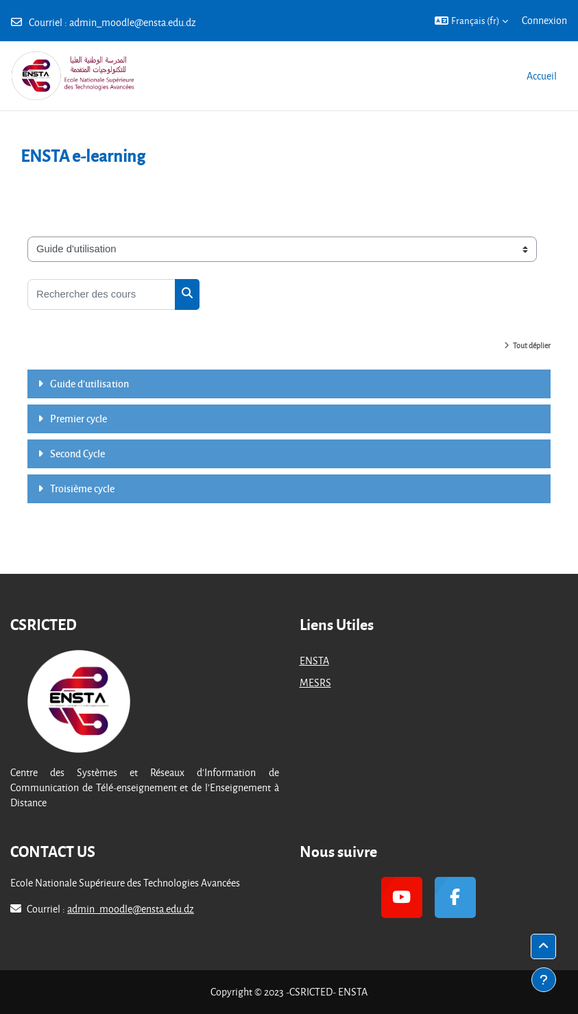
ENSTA (314, 660)
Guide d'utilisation (89, 383)
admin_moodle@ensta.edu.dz (132, 22)
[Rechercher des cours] (101, 294)
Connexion (544, 20)
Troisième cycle (82, 488)
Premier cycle (78, 418)
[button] (471, 20)
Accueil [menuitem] (542, 76)
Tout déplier (532, 345)
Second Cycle (77, 453)
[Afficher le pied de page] (543, 979)
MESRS (315, 682)
